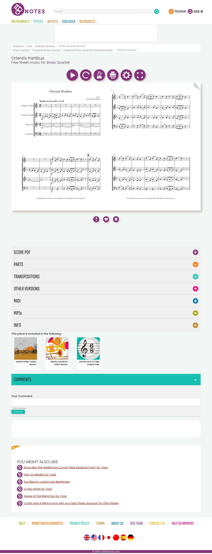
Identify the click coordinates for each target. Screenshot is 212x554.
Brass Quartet (21, 50)
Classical (18, 46)
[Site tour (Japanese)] (108, 538)
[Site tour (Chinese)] (116, 538)
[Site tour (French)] (101, 538)
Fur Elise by (47, 483)
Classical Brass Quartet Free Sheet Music (88, 50)
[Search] (156, 11)
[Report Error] (96, 219)
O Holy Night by (38, 490)
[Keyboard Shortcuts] (116, 219)
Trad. (29, 46)
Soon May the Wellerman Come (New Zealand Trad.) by (66, 468)
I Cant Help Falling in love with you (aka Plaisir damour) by (71, 504)
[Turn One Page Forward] (196, 147)
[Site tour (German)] (130, 538)
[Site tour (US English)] (94, 538)
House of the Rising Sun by (45, 497)
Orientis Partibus (45, 46)
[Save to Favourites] (106, 219)
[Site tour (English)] (86, 538)
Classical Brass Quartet (46, 50)
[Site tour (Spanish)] (123, 538)
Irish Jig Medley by (40, 476)
